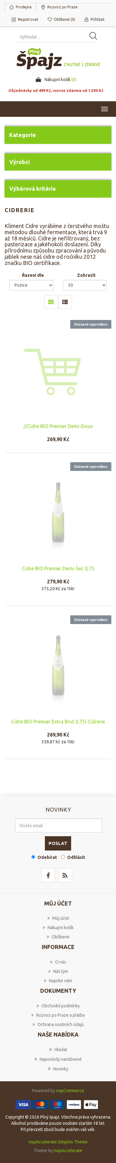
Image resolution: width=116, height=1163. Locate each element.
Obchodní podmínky (58, 1005)
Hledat (58, 1049)
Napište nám (58, 980)
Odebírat (47, 857)
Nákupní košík (58, 927)
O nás (58, 962)
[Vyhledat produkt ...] (58, 37)
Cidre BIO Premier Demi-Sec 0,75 (58, 568)
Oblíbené (58, 936)
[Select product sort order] (31, 285)
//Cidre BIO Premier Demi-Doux (58, 426)
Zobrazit (86, 275)
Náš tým (58, 971)
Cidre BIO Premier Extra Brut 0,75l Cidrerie (58, 721)
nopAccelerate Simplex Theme (58, 1141)
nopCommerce (70, 1090)
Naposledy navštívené (58, 1059)
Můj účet (58, 918)
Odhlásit (76, 857)
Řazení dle (33, 275)
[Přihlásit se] (58, 825)
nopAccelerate (68, 1150)
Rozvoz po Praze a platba (58, 1015)
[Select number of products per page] (85, 285)
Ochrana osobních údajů (58, 1024)
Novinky (58, 1068)
